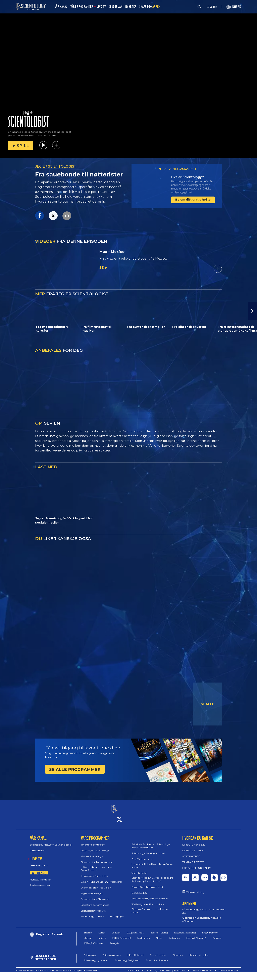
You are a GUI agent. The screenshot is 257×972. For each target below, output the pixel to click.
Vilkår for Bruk (135, 966)
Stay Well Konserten (143, 855)
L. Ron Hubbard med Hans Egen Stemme (96, 865)
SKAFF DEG (149, 6)
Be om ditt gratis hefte (193, 199)
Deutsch (116, 929)
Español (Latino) (159, 929)
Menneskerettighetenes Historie (149, 895)
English (88, 929)
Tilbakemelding (195, 888)
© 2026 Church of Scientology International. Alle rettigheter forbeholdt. (57, 966)
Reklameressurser (40, 881)
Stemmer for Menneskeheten (97, 858)
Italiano (102, 934)
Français (114, 939)
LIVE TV (101, 6)
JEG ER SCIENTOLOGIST (55, 166)
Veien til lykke (139, 869)
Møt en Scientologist (92, 852)
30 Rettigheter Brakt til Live (148, 900)
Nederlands (143, 934)
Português (174, 934)
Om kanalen (37, 847)
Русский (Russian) (196, 934)
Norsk (159, 934)
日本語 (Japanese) (121, 934)
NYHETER (130, 6)
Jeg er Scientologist (92, 889)
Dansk (101, 929)
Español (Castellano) (185, 929)
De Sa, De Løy (139, 889)
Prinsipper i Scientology (94, 872)
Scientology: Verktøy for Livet (148, 849)
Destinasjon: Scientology (95, 847)
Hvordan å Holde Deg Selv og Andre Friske (152, 862)
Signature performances (95, 901)
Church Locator (158, 951)
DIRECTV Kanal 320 (194, 841)
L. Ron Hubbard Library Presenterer (101, 878)
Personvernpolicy (202, 966)
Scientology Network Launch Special (51, 841)
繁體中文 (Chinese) (93, 939)
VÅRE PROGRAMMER (81, 6)
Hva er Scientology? (187, 177)
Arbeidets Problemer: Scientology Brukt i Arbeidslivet (151, 842)
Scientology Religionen (127, 957)
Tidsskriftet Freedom (157, 957)
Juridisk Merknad (228, 966)
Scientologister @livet (93, 907)
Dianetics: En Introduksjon (96, 883)
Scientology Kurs (111, 951)
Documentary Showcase (95, 895)
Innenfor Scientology (93, 841)
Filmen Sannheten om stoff (147, 883)
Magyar (88, 934)
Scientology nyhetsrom (96, 957)
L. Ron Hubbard (135, 951)
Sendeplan (39, 862)
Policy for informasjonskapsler (167, 966)
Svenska (216, 934)
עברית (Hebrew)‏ (210, 929)
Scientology (90, 951)
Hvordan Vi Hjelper (199, 951)
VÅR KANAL (61, 6)
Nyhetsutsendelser (40, 875)
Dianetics (178, 951)
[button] (252, 311)
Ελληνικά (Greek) (135, 929)
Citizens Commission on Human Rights (150, 907)
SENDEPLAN (115, 6)
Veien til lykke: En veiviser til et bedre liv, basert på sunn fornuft (152, 876)
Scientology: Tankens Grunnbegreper (102, 912)
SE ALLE (207, 704)
